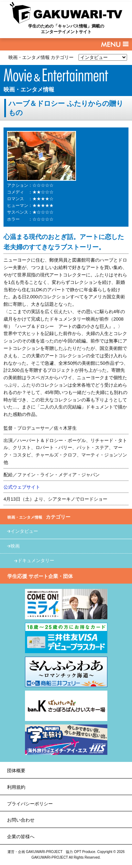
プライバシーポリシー (30, 803)
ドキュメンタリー (36, 560)
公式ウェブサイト (22, 487)
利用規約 (16, 787)
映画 (15, 546)
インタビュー (24, 531)
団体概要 (16, 770)
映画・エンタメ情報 (29, 89)
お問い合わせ (20, 820)
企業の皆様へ (20, 836)
